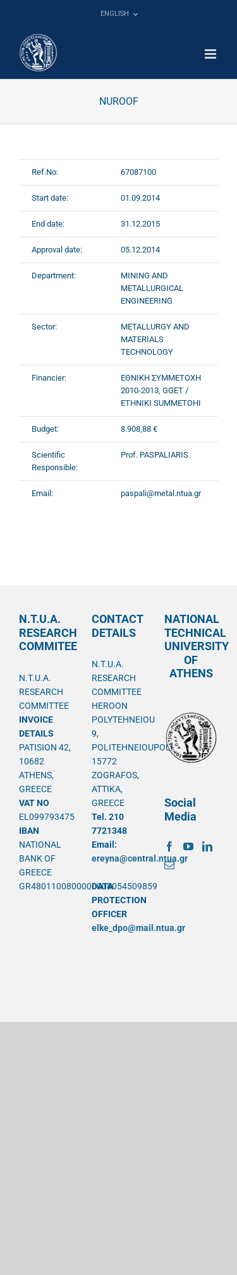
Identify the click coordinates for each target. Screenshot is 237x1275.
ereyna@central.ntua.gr (140, 858)
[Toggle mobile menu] (211, 54)
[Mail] (169, 865)
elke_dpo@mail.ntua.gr (138, 928)
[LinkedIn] (207, 846)
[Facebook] (169, 846)
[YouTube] (188, 846)
